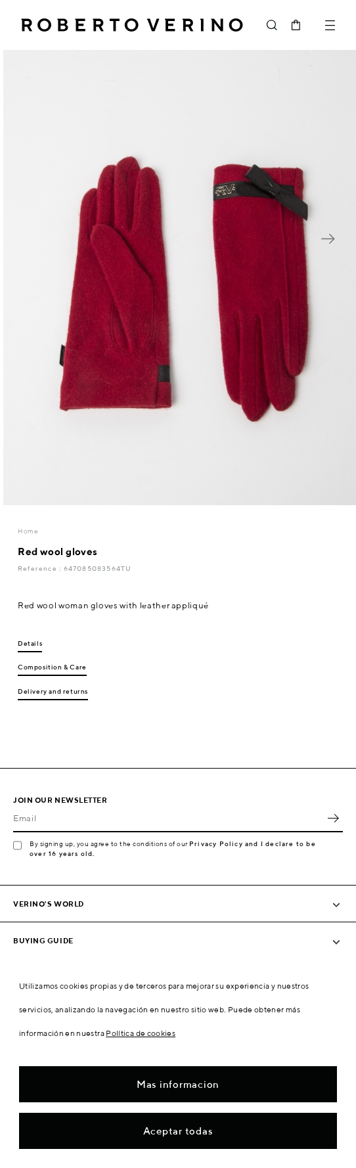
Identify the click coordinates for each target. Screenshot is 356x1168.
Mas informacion (178, 1084)
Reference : (40, 568)
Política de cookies (140, 1033)
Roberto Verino (132, 25)
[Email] (168, 818)
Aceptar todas (178, 1130)
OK (333, 818)
